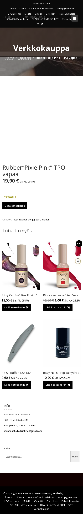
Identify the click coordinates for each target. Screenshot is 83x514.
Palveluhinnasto (70, 501)
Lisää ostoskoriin (15, 205)
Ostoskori (52, 501)
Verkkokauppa (41, 508)
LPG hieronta (11, 501)
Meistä (26, 501)
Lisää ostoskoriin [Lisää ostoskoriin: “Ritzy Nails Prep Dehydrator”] (56, 384)
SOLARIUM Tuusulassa (23, 505)
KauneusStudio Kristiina (41, 8)
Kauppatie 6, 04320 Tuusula (20, 425)
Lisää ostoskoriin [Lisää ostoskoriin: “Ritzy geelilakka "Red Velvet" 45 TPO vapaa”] (56, 307)
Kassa (23, 8)
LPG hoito (45, 3)
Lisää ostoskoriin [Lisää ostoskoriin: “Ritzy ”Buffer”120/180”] (14, 384)
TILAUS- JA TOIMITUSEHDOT (56, 505)
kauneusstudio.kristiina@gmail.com (23, 430)
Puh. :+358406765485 (16, 419)
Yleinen (46, 219)
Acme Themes (72, 493)
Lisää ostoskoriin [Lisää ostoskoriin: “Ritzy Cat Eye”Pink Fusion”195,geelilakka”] (14, 307)
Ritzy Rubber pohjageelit (26, 219)
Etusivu (12, 8)
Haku (7, 448)
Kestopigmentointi (65, 8)
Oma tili (38, 501)
